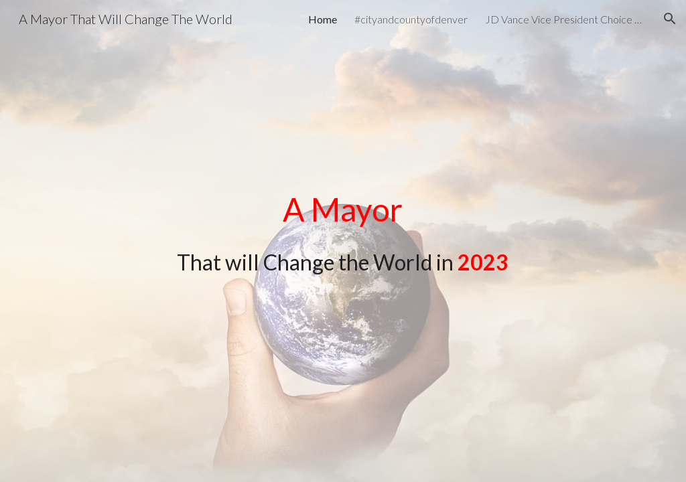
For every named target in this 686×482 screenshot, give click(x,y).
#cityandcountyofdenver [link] (411, 19)
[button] (670, 19)
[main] (342, 231)
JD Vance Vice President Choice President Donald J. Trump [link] (565, 19)
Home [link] (322, 19)
